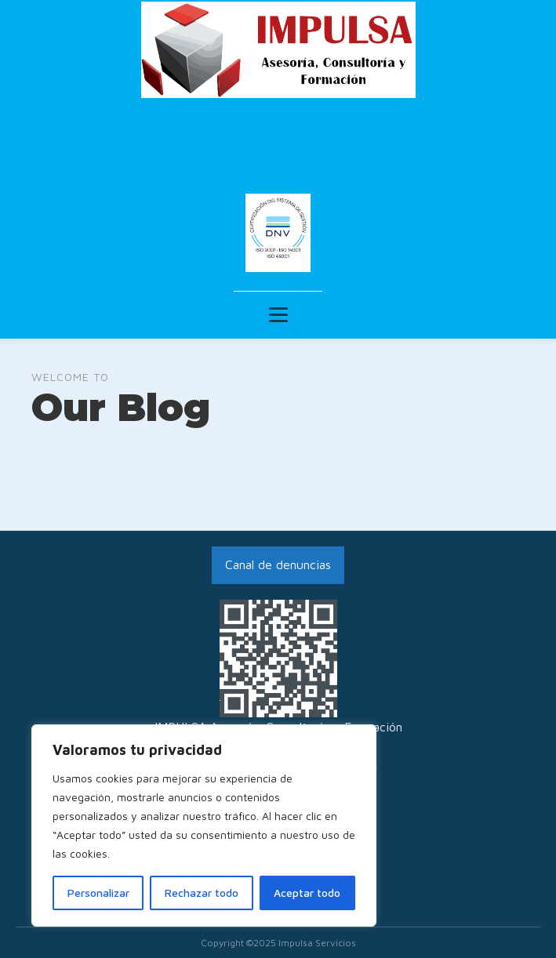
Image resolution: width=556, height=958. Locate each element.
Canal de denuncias (278, 564)
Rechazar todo (201, 892)
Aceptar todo (307, 892)
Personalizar (98, 892)
